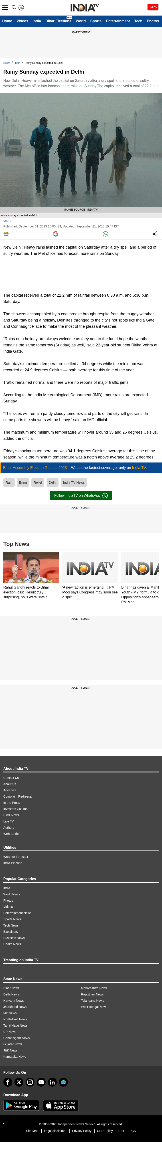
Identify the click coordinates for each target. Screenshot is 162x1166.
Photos (153, 21)
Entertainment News (17, 913)
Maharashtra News (94, 988)
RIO (121, 1131)
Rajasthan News (92, 994)
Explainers (10, 931)
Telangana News (92, 1000)
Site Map (32, 1131)
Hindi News (11, 815)
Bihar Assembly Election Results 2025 (35, 468)
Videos (22, 21)
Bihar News (11, 988)
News (6, 62)
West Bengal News (94, 1007)
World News (11, 894)
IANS (7, 221)
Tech (138, 21)
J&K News (10, 1050)
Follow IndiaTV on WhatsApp (81, 495)
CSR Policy (105, 1131)
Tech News (10, 925)
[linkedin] (52, 1082)
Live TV (8, 821)
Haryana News (13, 1000)
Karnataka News (14, 1056)
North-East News (15, 1019)
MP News (10, 1013)
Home (7, 21)
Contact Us (11, 778)
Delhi (52, 482)
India (37, 21)
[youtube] (41, 1082)
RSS (133, 1131)
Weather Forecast (15, 856)
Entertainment (118, 21)
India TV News (74, 482)
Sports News (12, 919)
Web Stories (11, 834)
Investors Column (15, 809)
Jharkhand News (14, 1007)
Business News (14, 938)
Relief (38, 482)
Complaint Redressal (17, 796)
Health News (12, 944)
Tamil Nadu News (15, 1025)
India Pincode (12, 863)
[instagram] (30, 1082)
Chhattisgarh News (16, 1038)
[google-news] (63, 1082)
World (81, 21)
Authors (8, 827)
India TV (139, 468)
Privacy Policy (81, 1131)
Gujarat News (12, 1044)
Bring (23, 482)
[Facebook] (7, 1082)
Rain (9, 482)
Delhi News (11, 994)
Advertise (9, 790)
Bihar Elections (58, 21)
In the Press (11, 802)
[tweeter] (18, 1082)
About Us (9, 784)
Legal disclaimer (55, 1131)
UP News (9, 1031)
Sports (95, 21)
